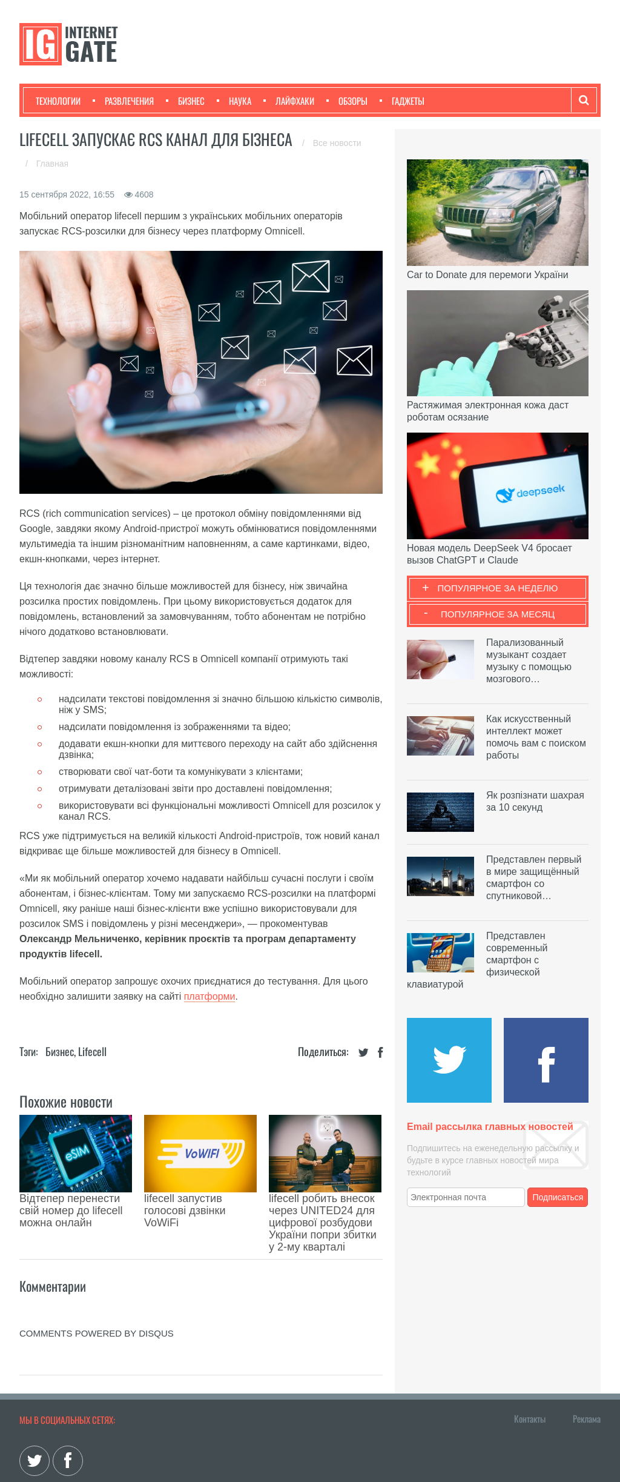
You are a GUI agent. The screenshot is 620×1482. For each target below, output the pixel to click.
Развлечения (123, 100)
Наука (234, 100)
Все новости (337, 143)
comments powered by (96, 1279)
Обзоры (347, 100)
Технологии (58, 100)
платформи (210, 996)
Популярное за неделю (498, 588)
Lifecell (92, 1051)
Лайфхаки (288, 100)
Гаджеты (402, 100)
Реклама (587, 1364)
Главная (52, 163)
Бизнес (185, 100)
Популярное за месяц (498, 614)
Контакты (530, 1364)
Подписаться (558, 1197)
